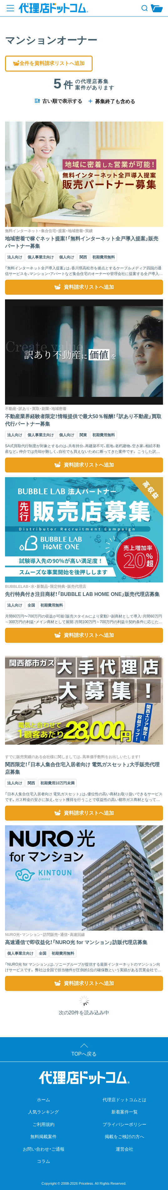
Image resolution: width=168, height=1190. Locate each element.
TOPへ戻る (84, 1054)
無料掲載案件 (43, 1136)
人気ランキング (43, 1111)
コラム (43, 1161)
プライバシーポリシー (124, 1124)
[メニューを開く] (10, 8)
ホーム (43, 1099)
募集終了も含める (111, 101)
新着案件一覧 (124, 1111)
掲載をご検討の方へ (124, 1136)
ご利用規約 (43, 1124)
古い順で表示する (58, 101)
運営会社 (124, 1149)
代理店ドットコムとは (124, 1099)
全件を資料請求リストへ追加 (48, 63)
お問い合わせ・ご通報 (43, 1149)
